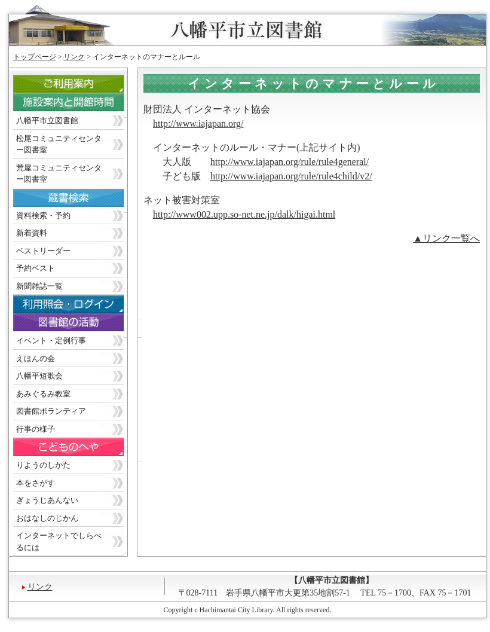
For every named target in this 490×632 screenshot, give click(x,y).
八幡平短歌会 (39, 375)
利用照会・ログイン (77, 307)
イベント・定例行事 (51, 340)
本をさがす (35, 482)
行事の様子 (35, 429)
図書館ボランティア (51, 411)
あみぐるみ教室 (43, 393)
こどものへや (77, 450)
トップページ (34, 57)
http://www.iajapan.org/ (198, 123)
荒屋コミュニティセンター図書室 (59, 173)
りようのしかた (43, 464)
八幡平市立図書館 (47, 120)
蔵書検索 (77, 200)
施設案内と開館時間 (77, 105)
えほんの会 (35, 358)
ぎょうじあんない (47, 500)
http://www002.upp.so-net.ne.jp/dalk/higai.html (244, 214)
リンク (74, 57)
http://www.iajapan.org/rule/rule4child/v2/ (291, 176)
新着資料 (31, 232)
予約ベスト (35, 268)
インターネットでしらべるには (59, 541)
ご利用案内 (77, 87)
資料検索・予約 (43, 215)
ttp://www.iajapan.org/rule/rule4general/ (292, 162)
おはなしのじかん (47, 518)
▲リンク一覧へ (446, 238)
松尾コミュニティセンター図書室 (59, 144)
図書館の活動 (77, 325)
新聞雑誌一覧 (39, 286)
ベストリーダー (43, 250)
